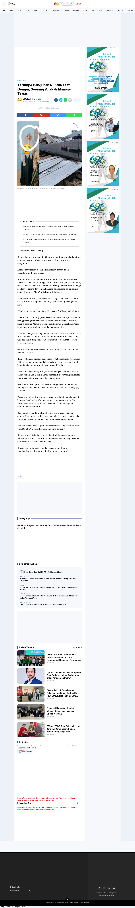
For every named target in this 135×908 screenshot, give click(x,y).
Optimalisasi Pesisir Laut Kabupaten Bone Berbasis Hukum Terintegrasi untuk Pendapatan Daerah (64, 675)
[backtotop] (67, 900)
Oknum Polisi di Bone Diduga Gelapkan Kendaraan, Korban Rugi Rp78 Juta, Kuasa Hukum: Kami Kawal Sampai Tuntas (63, 693)
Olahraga (66, 10)
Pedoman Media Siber (106, 895)
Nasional (56, 10)
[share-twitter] (61, 100)
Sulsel (27, 10)
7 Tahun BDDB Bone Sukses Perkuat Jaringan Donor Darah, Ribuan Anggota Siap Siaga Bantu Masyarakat (64, 729)
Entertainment (14, 890)
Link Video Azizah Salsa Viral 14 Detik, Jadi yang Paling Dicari (43, 605)
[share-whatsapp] (65, 100)
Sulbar (85, 10)
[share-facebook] (56, 100)
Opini (50, 670)
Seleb (35, 10)
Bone (49, 652)
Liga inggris (109, 10)
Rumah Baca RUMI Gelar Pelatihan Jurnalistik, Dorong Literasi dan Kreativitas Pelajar (49, 588)
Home (19, 80)
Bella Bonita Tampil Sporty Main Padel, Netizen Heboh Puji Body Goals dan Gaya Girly (48, 580)
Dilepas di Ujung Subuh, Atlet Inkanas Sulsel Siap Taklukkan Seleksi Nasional (61, 711)
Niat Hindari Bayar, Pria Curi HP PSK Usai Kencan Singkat (41, 572)
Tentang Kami (112, 893)
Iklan (104, 893)
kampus (76, 10)
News (4, 10)
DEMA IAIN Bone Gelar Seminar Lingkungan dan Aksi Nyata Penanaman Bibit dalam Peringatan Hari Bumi (63, 657)
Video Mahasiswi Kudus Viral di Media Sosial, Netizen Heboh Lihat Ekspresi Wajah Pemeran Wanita (48, 597)
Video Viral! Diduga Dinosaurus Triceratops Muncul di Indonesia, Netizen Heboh (50, 234)
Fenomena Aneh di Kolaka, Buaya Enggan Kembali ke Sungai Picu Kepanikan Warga (49, 227)
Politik (19, 10)
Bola (11, 10)
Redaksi (99, 893)
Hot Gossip (45, 10)
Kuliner (120, 10)
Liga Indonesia (96, 10)
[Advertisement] (67, 30)
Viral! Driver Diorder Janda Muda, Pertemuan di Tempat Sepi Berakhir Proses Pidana (49, 240)
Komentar (77, 100)
